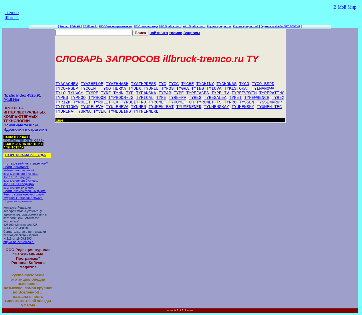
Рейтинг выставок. (16, 167)
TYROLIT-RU (133, 102)
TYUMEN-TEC (269, 107)
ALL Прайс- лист (194, 26)
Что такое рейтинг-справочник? (25, 163)
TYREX (278, 97)
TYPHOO (78, 97)
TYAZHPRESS (143, 84)
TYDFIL (151, 88)
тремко (175, 33)
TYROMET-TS (209, 102)
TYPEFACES (197, 93)
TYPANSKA (146, 93)
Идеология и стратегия (25, 129)
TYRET (235, 97)
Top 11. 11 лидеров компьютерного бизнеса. (20, 178)
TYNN (118, 93)
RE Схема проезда (146, 26)
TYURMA (83, 111)
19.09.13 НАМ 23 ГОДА (26, 155)
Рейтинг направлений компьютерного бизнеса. (20, 172)
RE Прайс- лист (170, 26)
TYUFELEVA (92, 107)
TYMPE (92, 93)
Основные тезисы (20, 125)
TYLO (60, 93)
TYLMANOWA (263, 88)
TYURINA (64, 111)
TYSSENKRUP (269, 102)
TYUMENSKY (243, 107)
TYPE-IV (220, 93)
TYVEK (99, 111)
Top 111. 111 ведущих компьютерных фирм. (18, 185)
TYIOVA (214, 88)
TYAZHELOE (92, 84)
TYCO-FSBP (66, 88)
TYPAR (165, 93)
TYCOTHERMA (113, 88)
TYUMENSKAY (216, 107)
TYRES (195, 97)
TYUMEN (138, 107)
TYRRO (230, 102)
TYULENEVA (117, 107)
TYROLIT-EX (105, 102)
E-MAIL (76, 26)
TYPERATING (272, 93)
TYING (197, 88)
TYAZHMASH (117, 84)
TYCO (244, 84)
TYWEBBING (119, 111)
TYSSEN (246, 102)
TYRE (161, 97)
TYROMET (157, 102)
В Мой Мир (344, 7)
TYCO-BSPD (263, 84)
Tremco (64, 26)
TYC (162, 84)
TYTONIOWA (66, 107)
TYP (129, 93)
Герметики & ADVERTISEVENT (280, 26)
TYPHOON (97, 97)
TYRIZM (63, 102)
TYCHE (187, 84)
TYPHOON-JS (121, 97)
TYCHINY (205, 84)
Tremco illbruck (12, 15)
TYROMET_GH (181, 102)
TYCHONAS (226, 84)
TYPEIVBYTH (244, 93)
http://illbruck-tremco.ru (18, 242)
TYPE (179, 93)
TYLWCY (75, 93)
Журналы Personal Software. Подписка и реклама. (23, 199)
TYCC (174, 84)
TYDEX (134, 88)
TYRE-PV (177, 97)
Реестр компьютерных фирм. (24, 194)
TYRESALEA (215, 97)
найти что (159, 33)
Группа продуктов (219, 26)
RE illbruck (90, 26)
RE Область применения (115, 26)
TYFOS (167, 88)
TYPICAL (145, 97)
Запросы (191, 33)
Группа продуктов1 (245, 26)
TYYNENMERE (146, 111)
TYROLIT (82, 102)
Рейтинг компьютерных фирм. (24, 191)
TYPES (61, 97)
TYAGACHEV (66, 84)
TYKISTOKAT (236, 88)
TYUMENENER (188, 107)
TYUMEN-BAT (161, 107)
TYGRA (182, 88)
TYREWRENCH (256, 97)
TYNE (106, 93)
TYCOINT (89, 88)
